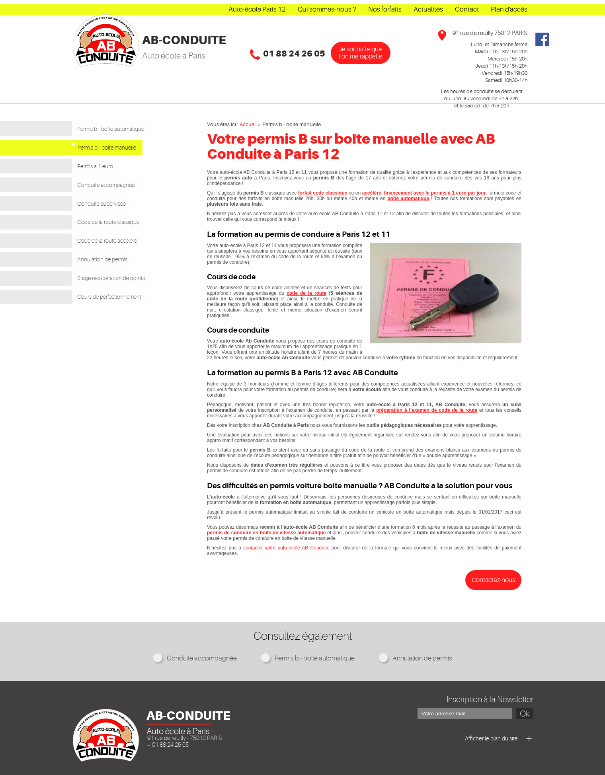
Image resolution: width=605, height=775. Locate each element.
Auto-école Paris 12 (257, 9)
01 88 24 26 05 (294, 54)
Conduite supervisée (107, 195)
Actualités (428, 9)
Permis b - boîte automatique (121, 128)
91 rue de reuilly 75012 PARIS (490, 33)
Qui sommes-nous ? (327, 9)
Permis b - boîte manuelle (123, 145)
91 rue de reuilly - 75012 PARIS (184, 738)
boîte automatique (408, 198)
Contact (467, 9)
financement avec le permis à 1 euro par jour (435, 193)
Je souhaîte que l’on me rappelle (361, 53)
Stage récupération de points (121, 262)
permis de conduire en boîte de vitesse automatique (266, 532)
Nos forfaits (385, 9)
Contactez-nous (493, 580)
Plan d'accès (509, 9)
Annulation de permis (108, 245)
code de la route (306, 293)
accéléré (371, 193)
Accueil (248, 124)
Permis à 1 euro (98, 161)
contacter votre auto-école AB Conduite (286, 548)
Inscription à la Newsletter (490, 699)
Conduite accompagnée (114, 178)
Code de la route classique (117, 211)
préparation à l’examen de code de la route (426, 410)
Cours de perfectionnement (119, 278)
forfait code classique (322, 193)
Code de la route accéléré (116, 228)
